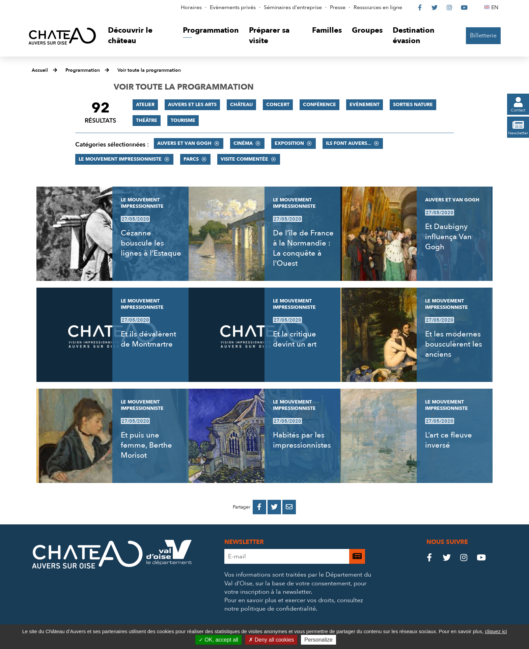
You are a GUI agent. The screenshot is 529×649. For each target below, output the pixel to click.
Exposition (289, 143)
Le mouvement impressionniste (120, 159)
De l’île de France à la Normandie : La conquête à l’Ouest (303, 248)
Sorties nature (413, 104)
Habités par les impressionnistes (302, 440)
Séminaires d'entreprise (293, 7)
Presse (337, 7)
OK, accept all (218, 640)
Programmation (82, 70)
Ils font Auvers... (348, 143)
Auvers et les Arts (192, 104)
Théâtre (146, 120)
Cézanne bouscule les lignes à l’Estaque (151, 243)
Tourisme (183, 120)
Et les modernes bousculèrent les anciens (453, 344)
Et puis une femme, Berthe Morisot (146, 445)
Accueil (40, 70)
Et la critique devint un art (294, 339)
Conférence (319, 104)
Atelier (145, 104)
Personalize (318, 640)
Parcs (191, 159)
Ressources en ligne (378, 7)
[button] (140, 36)
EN (496, 7)
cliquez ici (496, 631)
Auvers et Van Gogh (184, 143)
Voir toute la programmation (149, 70)
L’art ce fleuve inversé (448, 440)
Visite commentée (244, 159)
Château (241, 104)
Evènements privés (233, 7)
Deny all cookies (271, 640)
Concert (277, 104)
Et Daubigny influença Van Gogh (448, 237)
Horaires (191, 7)
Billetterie (483, 35)
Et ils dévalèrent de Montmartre (148, 339)
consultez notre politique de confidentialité (293, 604)
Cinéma (243, 143)
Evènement (365, 104)
